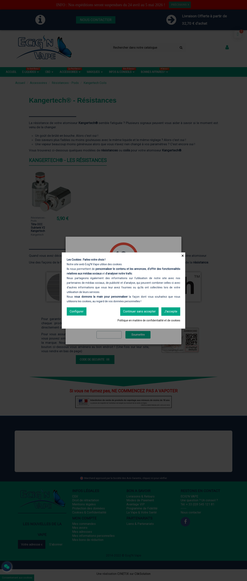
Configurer (77, 311)
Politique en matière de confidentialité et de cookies (149, 320)
